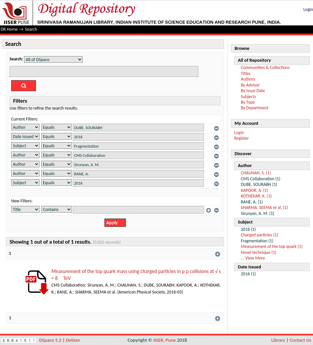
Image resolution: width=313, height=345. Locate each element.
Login (308, 9)
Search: (16, 59)
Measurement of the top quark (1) (271, 246)
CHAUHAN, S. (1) (256, 173)
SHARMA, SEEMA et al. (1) (264, 207)
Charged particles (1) (259, 235)
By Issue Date (253, 90)
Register (241, 138)
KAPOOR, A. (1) (254, 190)
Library (278, 340)
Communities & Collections (265, 67)
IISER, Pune (164, 340)
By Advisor (250, 85)
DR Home (9, 29)
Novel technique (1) (258, 252)
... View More (253, 258)
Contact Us (300, 340)
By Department (254, 108)
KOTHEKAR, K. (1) (256, 196)
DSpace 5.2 (51, 340)
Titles (245, 73)
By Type (248, 102)
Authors (248, 79)
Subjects (248, 96)
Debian (73, 340)
